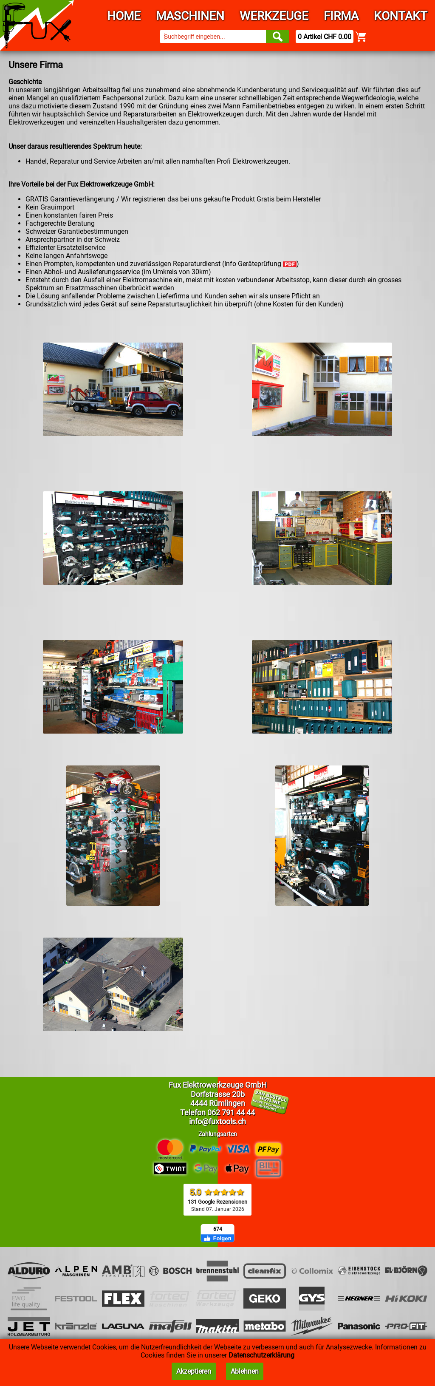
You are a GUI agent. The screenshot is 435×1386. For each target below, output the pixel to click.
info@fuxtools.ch (217, 1121)
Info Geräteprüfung (260, 264)
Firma (341, 16)
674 (217, 1229)
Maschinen (190, 16)
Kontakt (400, 16)
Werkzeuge (274, 16)
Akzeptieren (193, 1371)
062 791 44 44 (231, 1112)
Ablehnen (245, 1371)
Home (124, 16)
